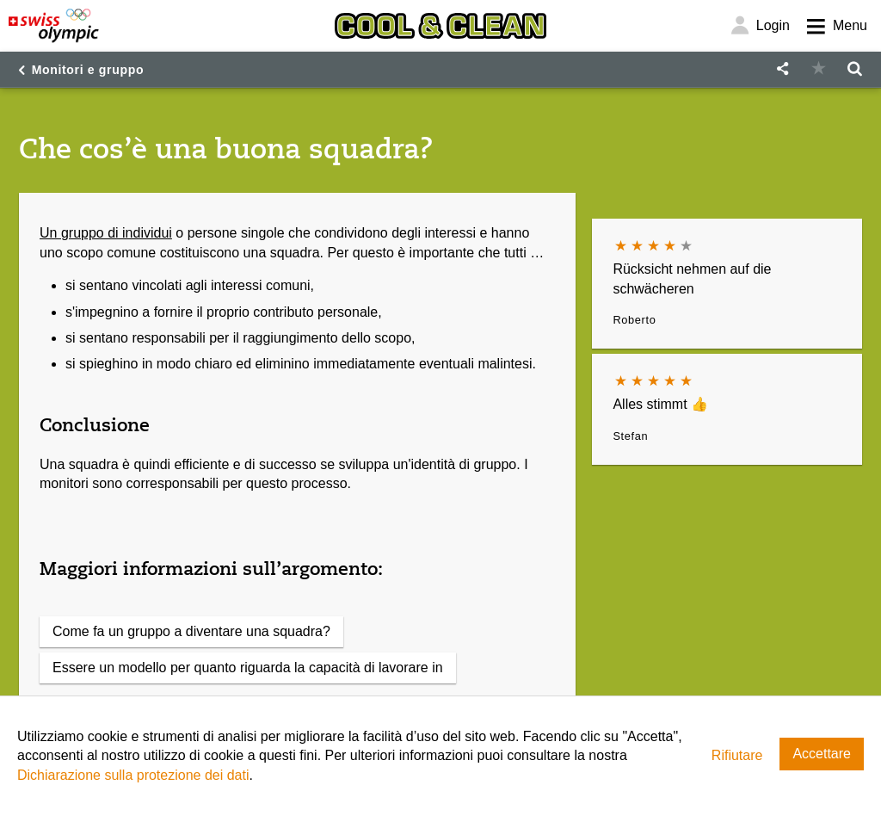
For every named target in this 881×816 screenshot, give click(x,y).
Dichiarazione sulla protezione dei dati (133, 775)
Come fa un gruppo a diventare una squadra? (191, 631)
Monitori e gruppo (88, 70)
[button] (782, 69)
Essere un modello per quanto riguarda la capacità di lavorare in (247, 667)
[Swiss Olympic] (54, 26)
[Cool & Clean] (440, 26)
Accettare (821, 753)
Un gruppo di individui (106, 233)
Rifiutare (737, 755)
